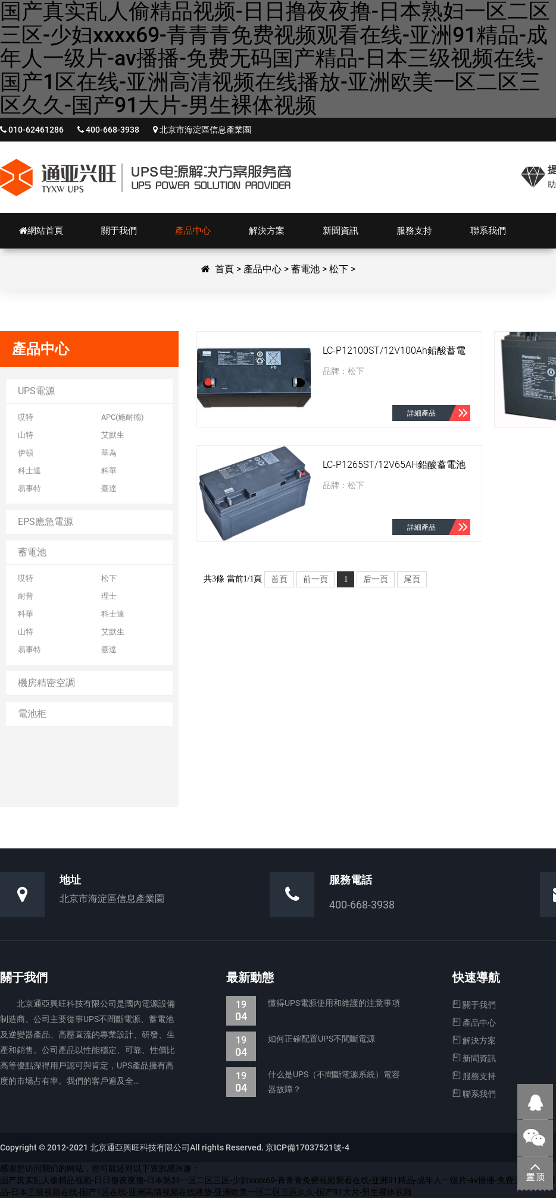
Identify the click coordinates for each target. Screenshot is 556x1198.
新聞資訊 (474, 1058)
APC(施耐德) (122, 417)
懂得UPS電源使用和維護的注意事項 (313, 1003)
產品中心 (262, 269)
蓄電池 (305, 269)
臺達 (109, 488)
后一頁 (375, 579)
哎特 (25, 417)
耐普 (25, 596)
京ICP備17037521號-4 (306, 1147)
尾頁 (412, 579)
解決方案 (474, 1040)
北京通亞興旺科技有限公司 (146, 177)
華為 (109, 452)
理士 (109, 596)
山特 (25, 434)
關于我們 (474, 1005)
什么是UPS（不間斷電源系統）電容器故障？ (313, 1082)
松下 (338, 269)
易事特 (29, 488)
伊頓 (25, 452)
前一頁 (315, 579)
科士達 (29, 470)
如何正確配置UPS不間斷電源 (300, 1039)
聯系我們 (474, 1094)
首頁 (224, 269)
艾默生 (112, 434)
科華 (109, 470)
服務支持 (474, 1076)
